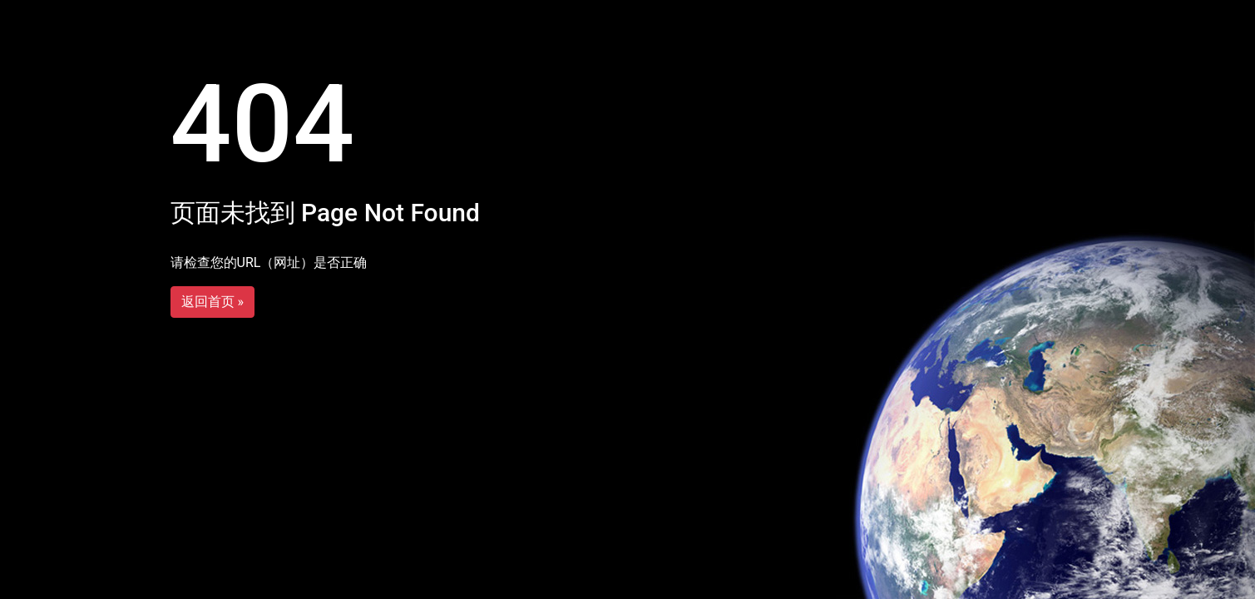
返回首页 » (212, 301)
